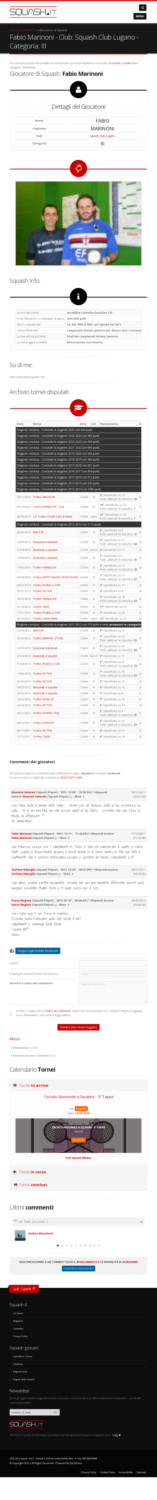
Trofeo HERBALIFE (44, 567)
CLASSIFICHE (28, 30)
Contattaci (18, 1351)
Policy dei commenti (58, 1011)
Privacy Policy (20, 1359)
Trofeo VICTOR (42, 591)
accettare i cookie (120, 63)
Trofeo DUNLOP (43, 699)
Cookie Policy (107, 1495)
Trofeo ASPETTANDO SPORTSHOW (55, 577)
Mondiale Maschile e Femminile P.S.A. (34, 1055)
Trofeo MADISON (44, 497)
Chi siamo (18, 1336)
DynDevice (76, 1486)
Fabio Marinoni (21, 833)
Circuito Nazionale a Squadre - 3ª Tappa (78, 1096)
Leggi (116, 1457)
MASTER (38, 532)
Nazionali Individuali (45, 542)
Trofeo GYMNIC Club (46, 713)
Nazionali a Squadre (45, 550)
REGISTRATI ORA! (71, 777)
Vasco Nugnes (21, 900)
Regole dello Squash (23, 1402)
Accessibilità (126, 1495)
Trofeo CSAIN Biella (45, 618)
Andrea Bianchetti (40, 1233)
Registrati (18, 1343)
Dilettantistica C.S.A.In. (25, 1047)
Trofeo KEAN (41, 607)
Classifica (17, 1386)
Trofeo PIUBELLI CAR (46, 585)
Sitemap (141, 1495)
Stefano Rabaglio (23, 869)
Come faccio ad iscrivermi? (78, 1291)
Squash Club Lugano (102, 136)
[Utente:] (112, 963)
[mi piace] (71, 796)
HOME (14, 30)
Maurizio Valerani (23, 792)
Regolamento (87, 1285)
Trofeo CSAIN (41, 736)
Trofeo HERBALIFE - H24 (48, 507)
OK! (55, 1435)
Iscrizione (129, 1285)
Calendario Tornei (22, 1379)
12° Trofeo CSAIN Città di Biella (52, 516)
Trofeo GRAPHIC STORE (48, 638)
